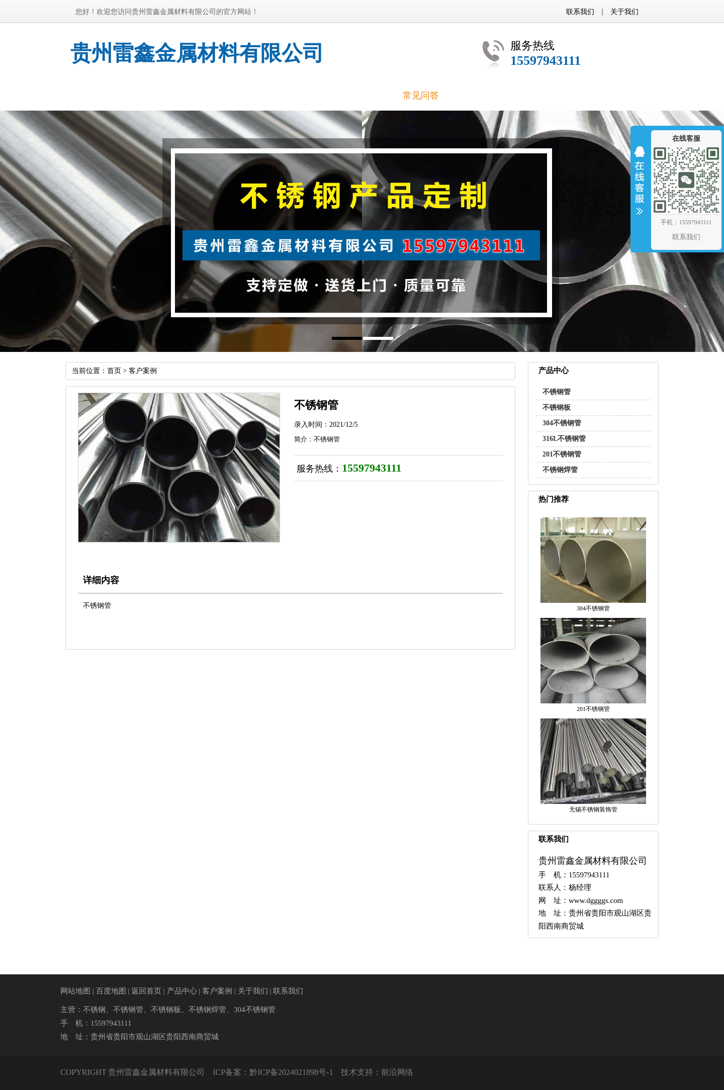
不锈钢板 (556, 407)
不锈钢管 (556, 392)
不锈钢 (94, 1010)
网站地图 (75, 991)
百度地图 (111, 991)
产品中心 (182, 991)
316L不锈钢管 (564, 438)
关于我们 (624, 12)
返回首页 (146, 991)
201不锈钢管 (561, 454)
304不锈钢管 (561, 423)
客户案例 (143, 371)
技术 (349, 1072)
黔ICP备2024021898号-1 (291, 1072)
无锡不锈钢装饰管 (593, 809)
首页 (114, 371)
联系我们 (580, 12)
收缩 (639, 187)
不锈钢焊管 (560, 470)
